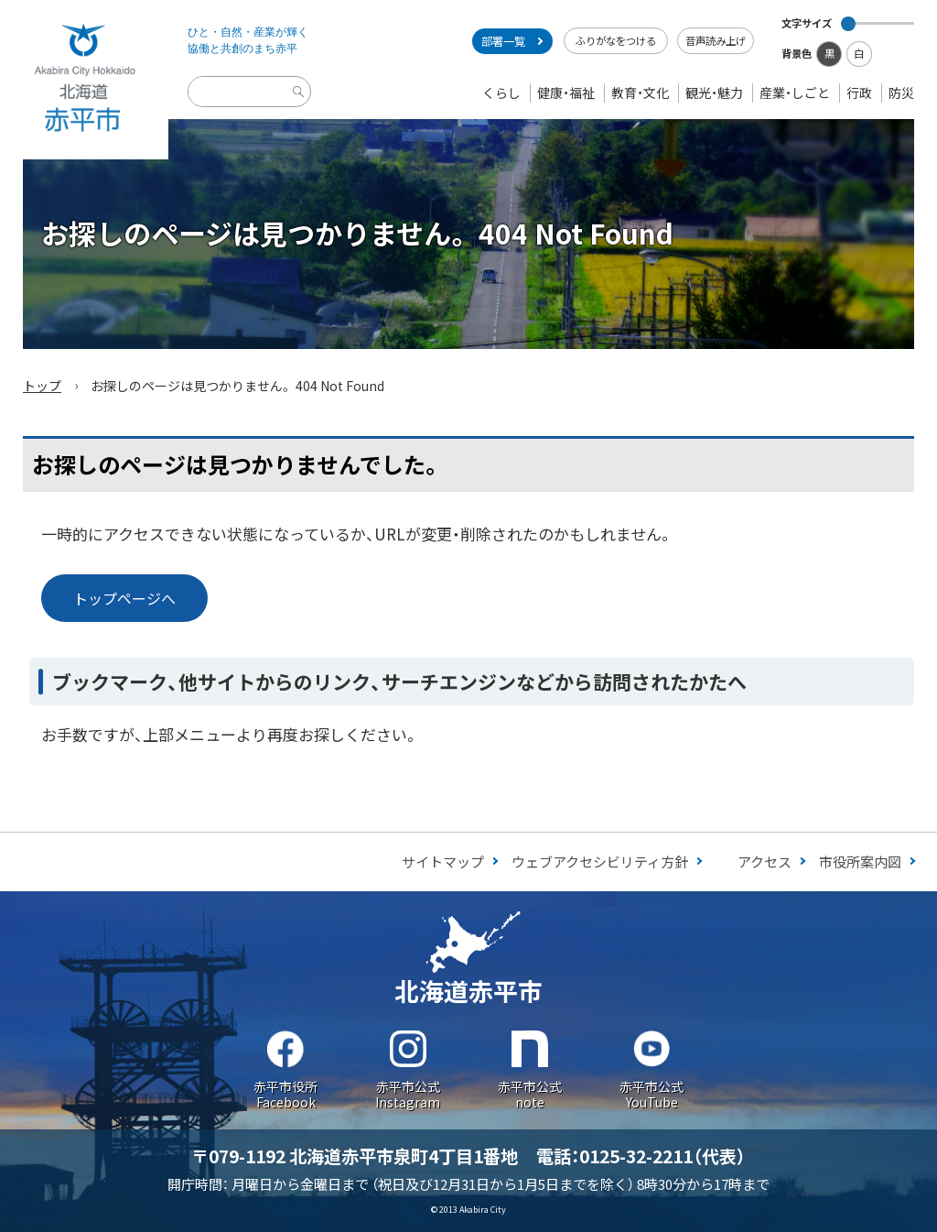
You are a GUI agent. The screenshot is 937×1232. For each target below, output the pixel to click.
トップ (42, 385)
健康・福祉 (566, 92)
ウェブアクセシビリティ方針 (600, 861)
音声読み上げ (715, 40)
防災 (901, 92)
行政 (859, 92)
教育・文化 (640, 92)
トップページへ (124, 598)
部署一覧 (503, 41)
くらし (501, 92)
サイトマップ (443, 861)
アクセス (765, 861)
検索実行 (301, 105)
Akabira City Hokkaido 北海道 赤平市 (84, 79)
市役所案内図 (860, 861)
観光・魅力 (714, 92)
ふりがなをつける (616, 40)
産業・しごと (794, 92)
